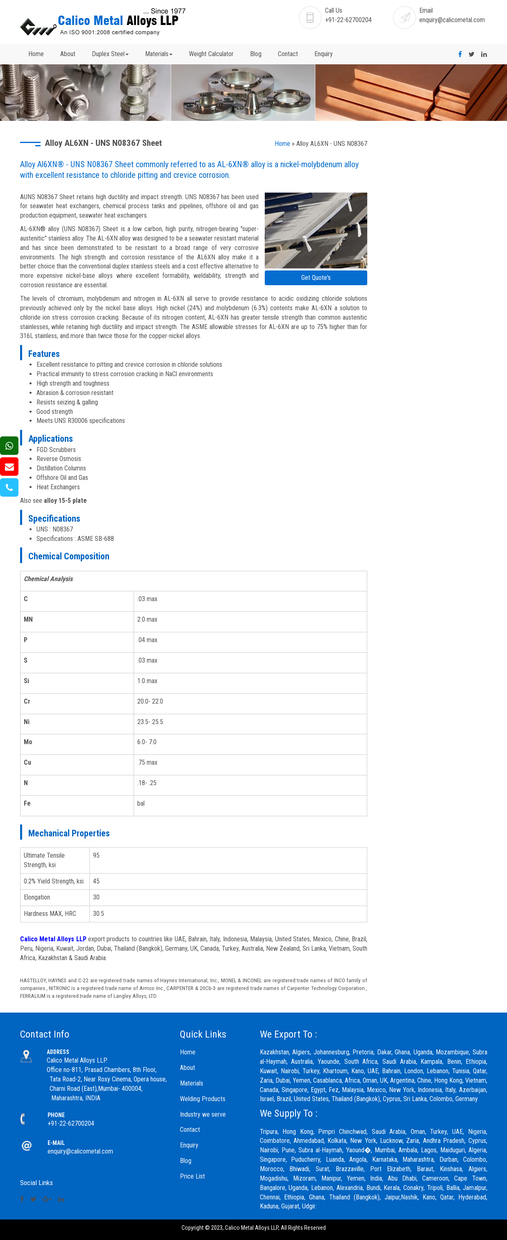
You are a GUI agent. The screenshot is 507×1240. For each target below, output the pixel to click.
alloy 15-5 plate (65, 500)
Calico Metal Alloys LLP (53, 939)
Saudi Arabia (389, 1132)
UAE (457, 1132)
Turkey (438, 1132)
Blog (255, 54)
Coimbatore (275, 1141)
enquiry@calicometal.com (452, 20)
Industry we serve (203, 1114)
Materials (191, 1083)
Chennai (270, 1197)
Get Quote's (316, 278)
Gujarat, (290, 1206)
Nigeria (477, 1132)
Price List (192, 1176)
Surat (322, 1169)
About (67, 54)
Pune (288, 1150)
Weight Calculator (211, 54)
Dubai (282, 1080)
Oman (418, 1132)
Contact (288, 54)
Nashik (409, 1197)
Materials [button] (159, 54)
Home (36, 54)
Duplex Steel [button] (110, 54)
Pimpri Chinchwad (342, 1132)
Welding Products (202, 1099)
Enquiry (323, 54)
